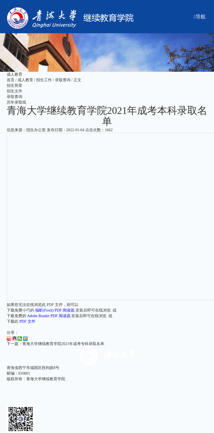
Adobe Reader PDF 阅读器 (48, 316)
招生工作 (44, 80)
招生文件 (14, 91)
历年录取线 (16, 102)
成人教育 (25, 80)
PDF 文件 (27, 321)
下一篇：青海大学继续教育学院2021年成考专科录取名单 (55, 344)
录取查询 (62, 80)
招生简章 (14, 85)
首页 (10, 80)
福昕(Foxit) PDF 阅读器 (55, 310)
